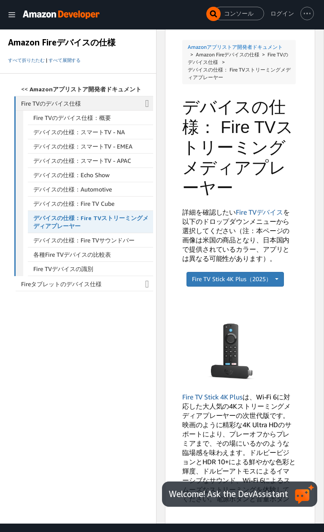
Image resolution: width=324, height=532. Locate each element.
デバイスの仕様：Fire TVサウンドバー (84, 240)
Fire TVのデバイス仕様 (87, 103)
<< (81, 89)
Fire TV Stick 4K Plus (212, 397)
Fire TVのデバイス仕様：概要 (72, 117)
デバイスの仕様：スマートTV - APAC (82, 160)
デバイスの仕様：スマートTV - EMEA (82, 146)
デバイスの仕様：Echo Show (71, 174)
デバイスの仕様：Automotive (72, 189)
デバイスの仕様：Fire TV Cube (73, 203)
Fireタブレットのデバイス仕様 (87, 284)
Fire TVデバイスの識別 (63, 268)
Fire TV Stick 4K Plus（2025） (232, 278)
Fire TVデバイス (259, 212)
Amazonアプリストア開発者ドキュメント (235, 47)
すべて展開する (65, 60)
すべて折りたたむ (26, 60)
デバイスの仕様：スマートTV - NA (79, 132)
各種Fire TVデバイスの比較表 (72, 254)
